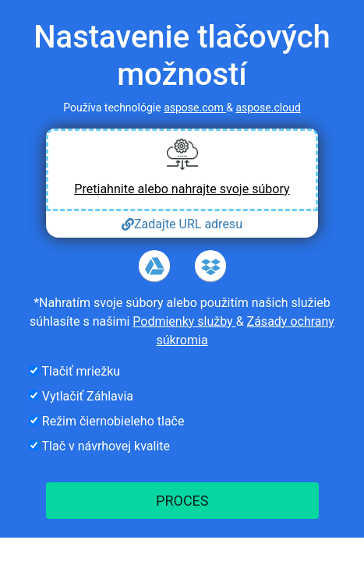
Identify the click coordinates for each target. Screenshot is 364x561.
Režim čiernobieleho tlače (107, 421)
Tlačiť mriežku (74, 371)
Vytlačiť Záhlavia (81, 396)
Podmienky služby (184, 321)
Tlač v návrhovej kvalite (99, 446)
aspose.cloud (267, 107)
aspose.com (195, 107)
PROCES (182, 500)
